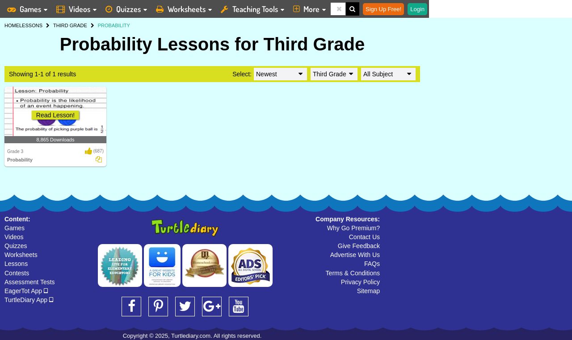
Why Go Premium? (353, 228)
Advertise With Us (355, 254)
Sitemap (368, 290)
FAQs (372, 263)
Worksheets (21, 254)
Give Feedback (359, 245)
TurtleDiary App (28, 299)
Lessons (16, 263)
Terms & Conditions (353, 273)
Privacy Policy (360, 282)
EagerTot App (26, 290)
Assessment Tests (29, 282)
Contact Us (364, 236)
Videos (14, 236)
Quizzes (15, 245)
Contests (16, 273)
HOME (11, 25)
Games (14, 228)
